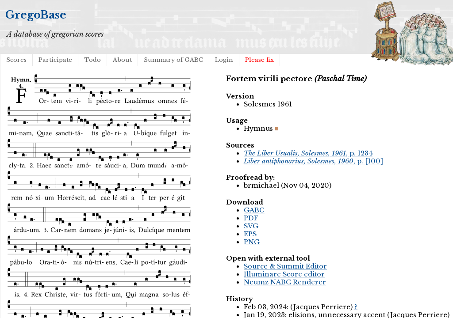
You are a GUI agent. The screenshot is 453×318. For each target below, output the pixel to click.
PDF (251, 218)
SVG (251, 226)
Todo (92, 60)
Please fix (259, 60)
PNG (252, 242)
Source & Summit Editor (285, 266)
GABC (254, 210)
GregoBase (35, 14)
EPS (250, 234)
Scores (16, 60)
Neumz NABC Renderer (285, 282)
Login (224, 60)
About (122, 60)
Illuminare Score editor (284, 274)
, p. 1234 (308, 153)
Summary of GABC (173, 60)
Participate (55, 60)
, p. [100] (313, 161)
